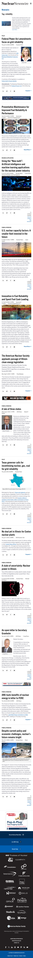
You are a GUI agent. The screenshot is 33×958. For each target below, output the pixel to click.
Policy (3, 35)
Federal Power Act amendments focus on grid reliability (16, 40)
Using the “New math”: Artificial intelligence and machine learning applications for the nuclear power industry (16, 165)
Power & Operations (6, 227)
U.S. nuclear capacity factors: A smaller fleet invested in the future (16, 233)
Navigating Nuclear (16, 940)
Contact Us (16, 942)
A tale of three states (11, 408)
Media (24, 955)
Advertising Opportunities (16, 938)
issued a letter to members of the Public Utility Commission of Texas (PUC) (15, 499)
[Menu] (30, 3)
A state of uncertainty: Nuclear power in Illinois (16, 567)
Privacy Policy (10, 955)
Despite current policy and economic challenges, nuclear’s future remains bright (16, 734)
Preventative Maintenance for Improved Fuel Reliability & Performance (15, 110)
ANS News (19, 411)
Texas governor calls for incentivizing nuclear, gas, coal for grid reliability (16, 465)
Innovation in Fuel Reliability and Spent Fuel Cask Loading (15, 297)
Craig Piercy (26, 636)
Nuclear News (19, 44)
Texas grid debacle (20, 492)
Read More (27, 149)
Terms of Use (16, 955)
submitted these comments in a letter (18, 714)
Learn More (14, 29)
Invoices (21, 955)
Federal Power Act (16, 86)
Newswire (5, 9)
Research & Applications (8, 158)
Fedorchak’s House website (9, 81)
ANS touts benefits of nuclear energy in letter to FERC (15, 696)
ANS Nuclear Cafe (20, 537)
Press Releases (20, 374)
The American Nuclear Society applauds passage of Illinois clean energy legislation (15, 359)
